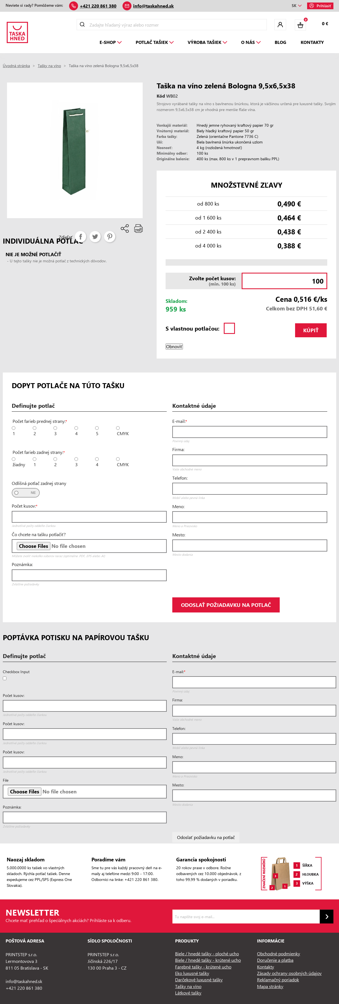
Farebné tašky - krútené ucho (203, 967)
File (5, 780)
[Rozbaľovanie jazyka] (297, 6)
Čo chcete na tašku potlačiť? (39, 534)
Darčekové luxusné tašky (199, 979)
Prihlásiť (320, 5)
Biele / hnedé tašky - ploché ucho (207, 953)
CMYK (123, 433)
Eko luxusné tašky (192, 973)
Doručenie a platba (275, 960)
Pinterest (109, 236)
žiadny (19, 464)
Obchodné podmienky (278, 953)
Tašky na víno (188, 986)
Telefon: (179, 477)
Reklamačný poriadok (278, 979)
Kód (161, 95)
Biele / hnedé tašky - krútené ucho (208, 960)
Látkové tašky (188, 993)
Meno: (178, 506)
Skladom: (176, 301)
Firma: (178, 449)
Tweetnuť (95, 236)
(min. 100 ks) (203, 281)
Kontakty (265, 967)
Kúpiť (311, 330)
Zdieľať (80, 236)
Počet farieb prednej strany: (39, 421)
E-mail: (178, 421)
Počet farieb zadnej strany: (38, 452)
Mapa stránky (270, 986)
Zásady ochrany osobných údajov (289, 973)
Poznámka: (22, 564)
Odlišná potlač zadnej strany (39, 483)
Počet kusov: (24, 505)
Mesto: (178, 534)
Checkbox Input (16, 672)
